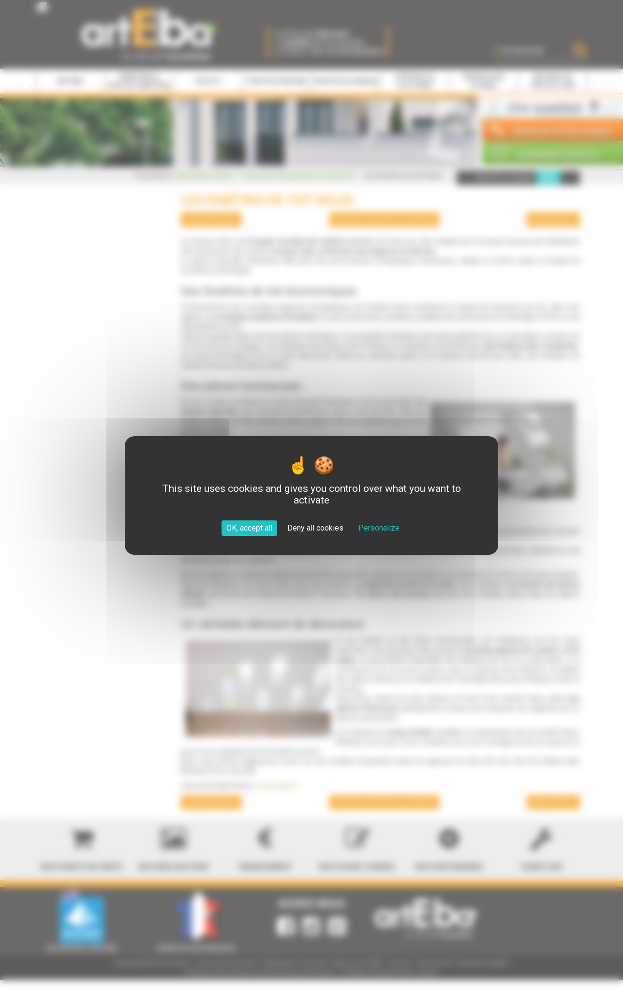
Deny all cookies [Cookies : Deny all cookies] (315, 527)
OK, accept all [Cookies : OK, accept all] (249, 527)
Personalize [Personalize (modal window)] (379, 527)
